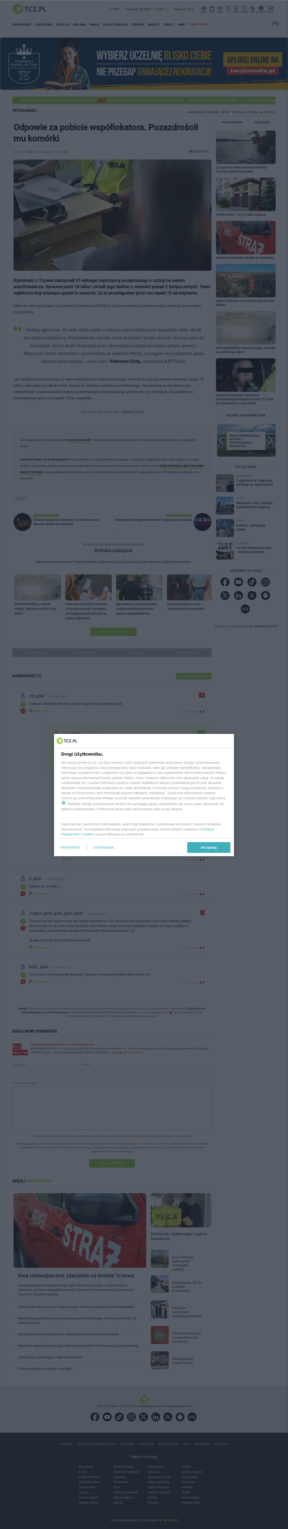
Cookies (88, 834)
